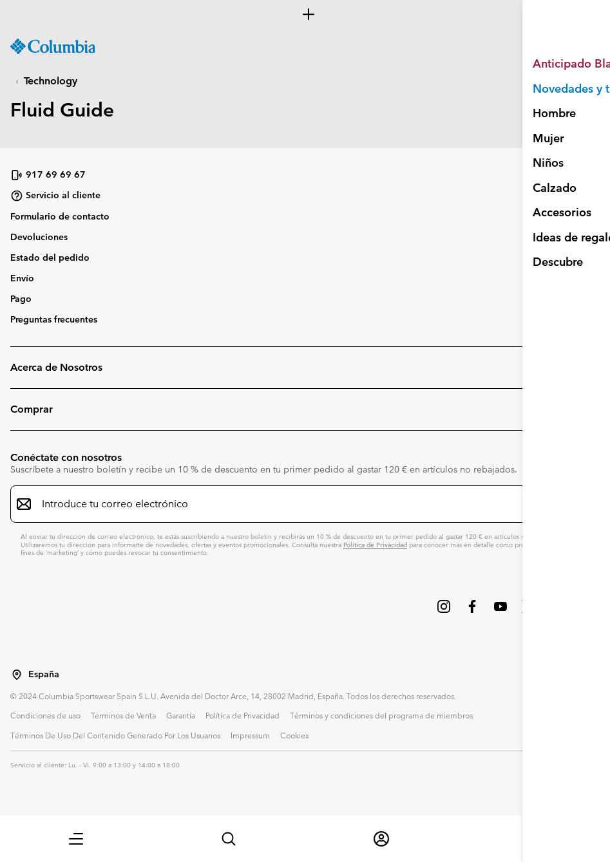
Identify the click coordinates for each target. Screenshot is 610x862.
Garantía (180, 715)
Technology (50, 81)
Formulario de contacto (60, 216)
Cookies (294, 735)
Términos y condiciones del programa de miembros (381, 715)
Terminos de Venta (123, 715)
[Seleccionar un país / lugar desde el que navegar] (16, 674)
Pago (21, 299)
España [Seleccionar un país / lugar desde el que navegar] (43, 674)
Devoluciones (39, 237)
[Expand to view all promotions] (305, 14)
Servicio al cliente (55, 195)
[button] (76, 839)
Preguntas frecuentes (53, 319)
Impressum (250, 735)
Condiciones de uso (45, 715)
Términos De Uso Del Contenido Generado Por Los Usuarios (115, 735)
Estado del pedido (50, 257)
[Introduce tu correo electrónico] (297, 504)
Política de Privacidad (375, 545)
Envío (22, 278)
